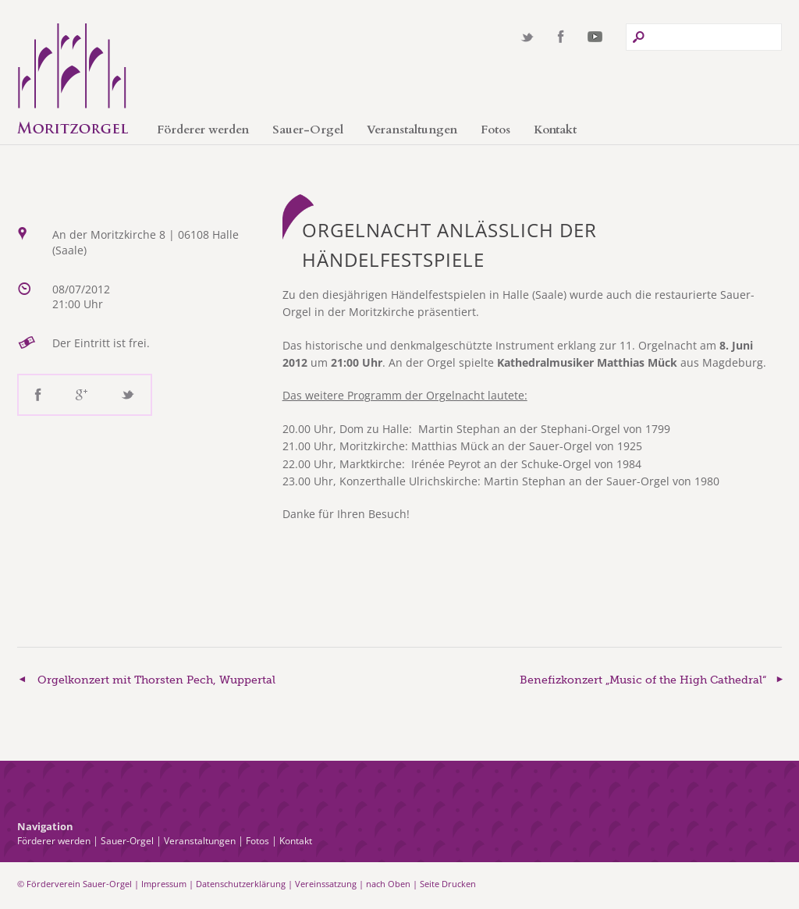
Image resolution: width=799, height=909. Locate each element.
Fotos (495, 129)
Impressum (163, 883)
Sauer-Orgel (307, 129)
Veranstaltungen (412, 129)
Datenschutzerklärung (241, 883)
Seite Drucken (448, 883)
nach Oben (388, 883)
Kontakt (555, 129)
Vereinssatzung (326, 883)
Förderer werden (203, 129)
